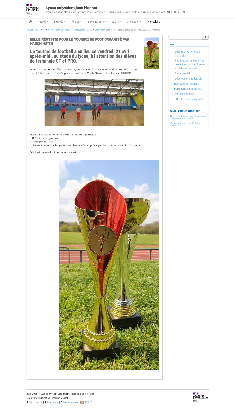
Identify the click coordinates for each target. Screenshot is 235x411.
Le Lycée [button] (59, 21)
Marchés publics (184, 94)
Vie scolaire (40, 29)
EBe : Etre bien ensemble (189, 99)
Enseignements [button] (97, 21)
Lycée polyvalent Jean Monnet (71, 8)
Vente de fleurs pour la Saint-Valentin (185, 124)
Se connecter (34, 402)
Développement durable (188, 78)
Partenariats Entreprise (187, 88)
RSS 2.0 (86, 402)
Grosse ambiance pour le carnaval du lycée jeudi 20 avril (188, 117)
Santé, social (182, 73)
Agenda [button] (43, 21)
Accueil (29, 29)
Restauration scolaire (186, 83)
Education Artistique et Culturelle (188, 53)
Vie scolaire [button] (154, 21)
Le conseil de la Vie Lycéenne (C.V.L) (77, 29)
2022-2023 (99, 29)
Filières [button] (76, 21)
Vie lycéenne (53, 29)
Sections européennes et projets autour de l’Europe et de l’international (190, 64)
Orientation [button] (134, 21)
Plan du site (51, 402)
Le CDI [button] (116, 21)
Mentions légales (70, 402)
